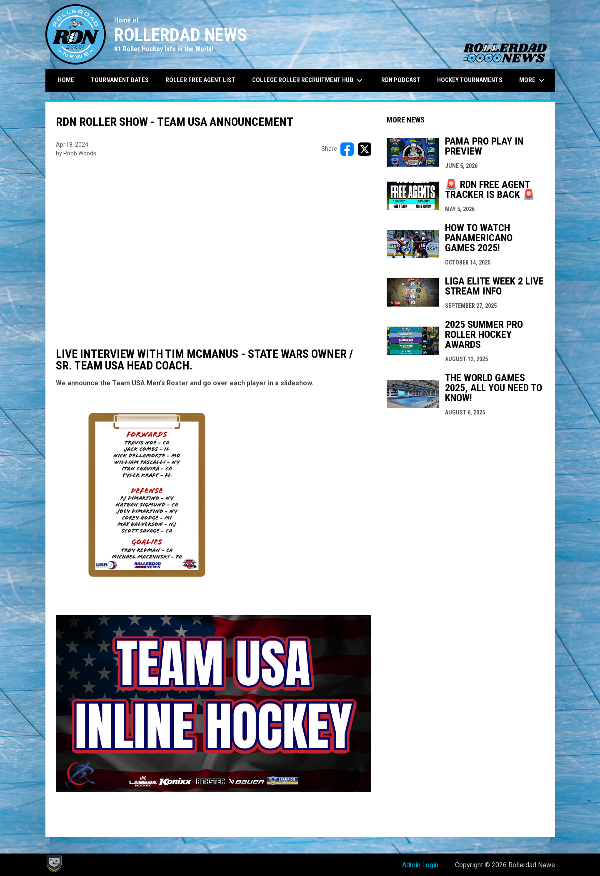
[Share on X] (364, 149)
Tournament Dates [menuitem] (120, 80)
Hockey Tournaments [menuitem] (469, 80)
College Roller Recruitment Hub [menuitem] (308, 80)
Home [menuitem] (66, 80)
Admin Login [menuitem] (420, 865)
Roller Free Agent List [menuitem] (200, 80)
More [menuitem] (533, 80)
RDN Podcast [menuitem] (400, 80)
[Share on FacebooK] (347, 149)
